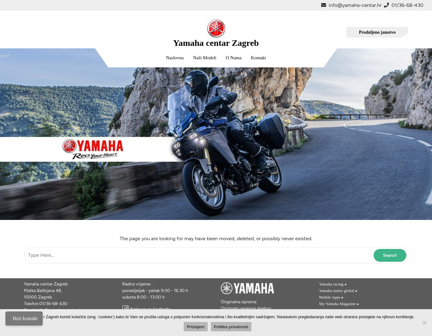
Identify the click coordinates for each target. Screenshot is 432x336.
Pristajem (195, 326)
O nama (233, 57)
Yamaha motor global (338, 290)
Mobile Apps (331, 297)
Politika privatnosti (231, 326)
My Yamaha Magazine (339, 303)
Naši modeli (204, 57)
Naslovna (175, 57)
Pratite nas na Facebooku (146, 308)
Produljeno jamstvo (377, 32)
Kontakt (258, 57)
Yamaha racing (333, 284)
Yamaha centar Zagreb (216, 43)
